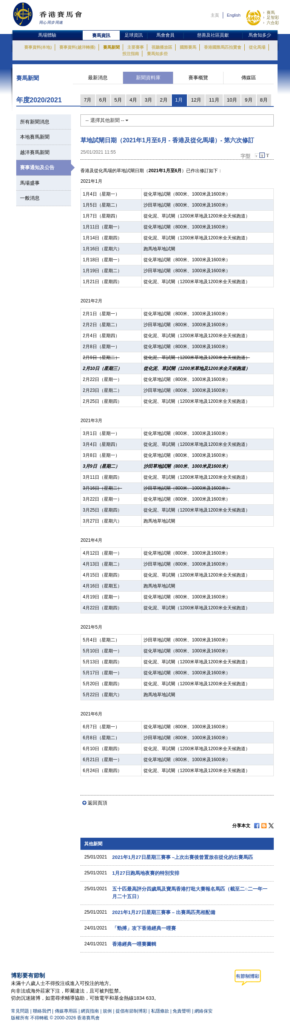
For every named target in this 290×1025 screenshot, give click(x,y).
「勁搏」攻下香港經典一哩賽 (144, 928)
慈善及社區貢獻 (213, 35)
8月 (264, 100)
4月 (133, 100)
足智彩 (273, 17)
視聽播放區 (161, 47)
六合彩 (273, 22)
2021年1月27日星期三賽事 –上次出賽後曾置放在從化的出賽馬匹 (182, 857)
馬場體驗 (47, 35)
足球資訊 (134, 35)
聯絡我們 (42, 1011)
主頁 (215, 15)
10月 (232, 100)
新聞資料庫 (148, 77)
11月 (214, 100)
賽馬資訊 (101, 35)
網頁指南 (90, 1011)
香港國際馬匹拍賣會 (222, 47)
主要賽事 (135, 47)
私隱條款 (160, 1011)
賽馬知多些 (157, 53)
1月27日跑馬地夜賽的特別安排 (145, 873)
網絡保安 (203, 1011)
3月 (148, 100)
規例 (108, 1011)
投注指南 (130, 53)
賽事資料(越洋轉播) (77, 47)
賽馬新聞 (111, 47)
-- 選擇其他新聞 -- (106, 120)
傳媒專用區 (66, 1011)
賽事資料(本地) (38, 47)
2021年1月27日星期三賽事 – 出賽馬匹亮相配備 (163, 912)
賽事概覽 (198, 77)
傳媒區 (248, 77)
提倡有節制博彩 (131, 1011)
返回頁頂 (97, 803)
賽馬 (271, 12)
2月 (163, 100)
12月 (196, 100)
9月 (248, 100)
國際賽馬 (188, 47)
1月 (179, 100)
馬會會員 (165, 35)
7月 (87, 100)
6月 (103, 100)
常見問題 (20, 1011)
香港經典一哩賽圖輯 (134, 944)
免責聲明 (182, 1011)
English (234, 15)
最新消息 (98, 77)
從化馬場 (257, 47)
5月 (118, 100)
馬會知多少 (259, 35)
